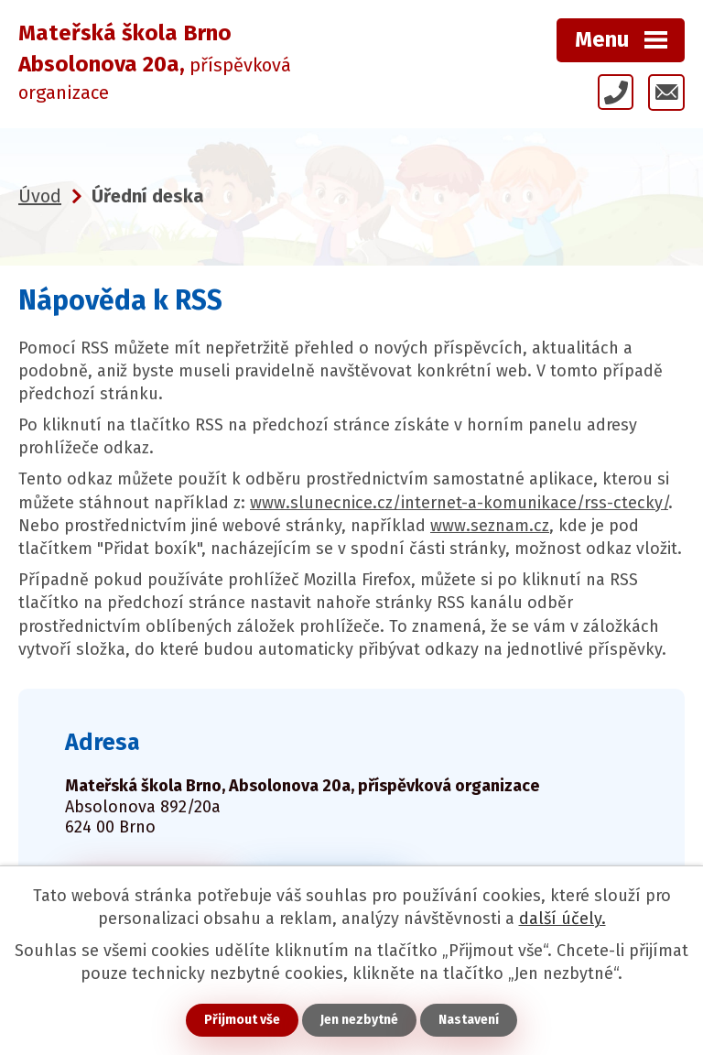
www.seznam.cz (489, 526)
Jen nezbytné (359, 1020)
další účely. (562, 918)
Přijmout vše (242, 1020)
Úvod (39, 196)
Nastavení (468, 1020)
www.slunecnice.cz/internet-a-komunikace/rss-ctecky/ (459, 503)
